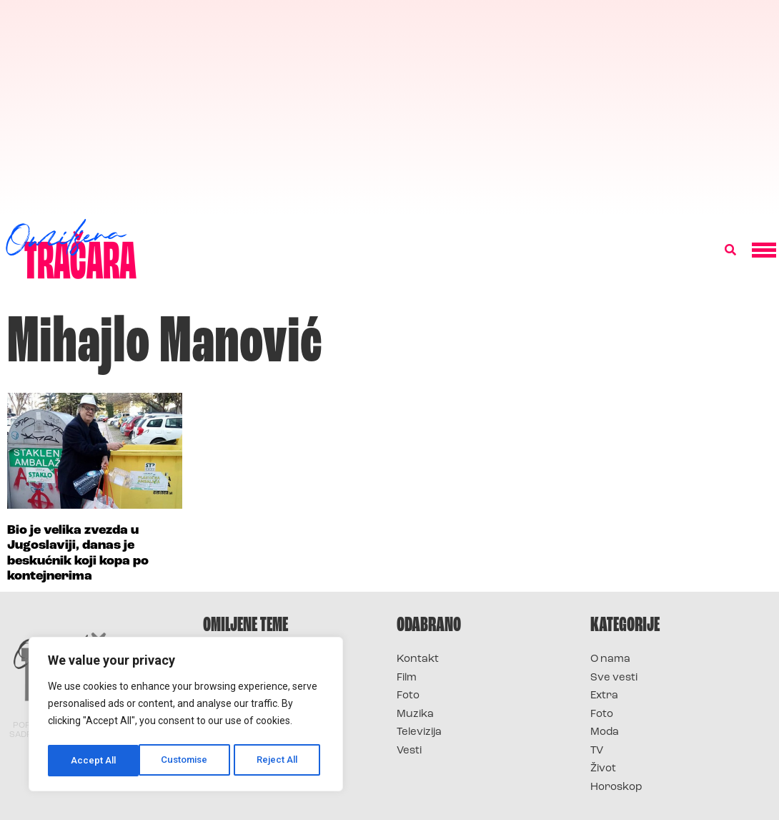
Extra (604, 695)
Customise (94, 760)
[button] (730, 250)
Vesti (409, 751)
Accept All (280, 760)
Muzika (415, 714)
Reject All (188, 760)
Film (407, 678)
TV (596, 751)
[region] (186, 716)
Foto (408, 695)
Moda (604, 732)
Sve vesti (613, 678)
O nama (610, 659)
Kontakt (418, 659)
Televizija (419, 732)
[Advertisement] (389, 107)
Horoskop (616, 787)
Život (603, 768)
